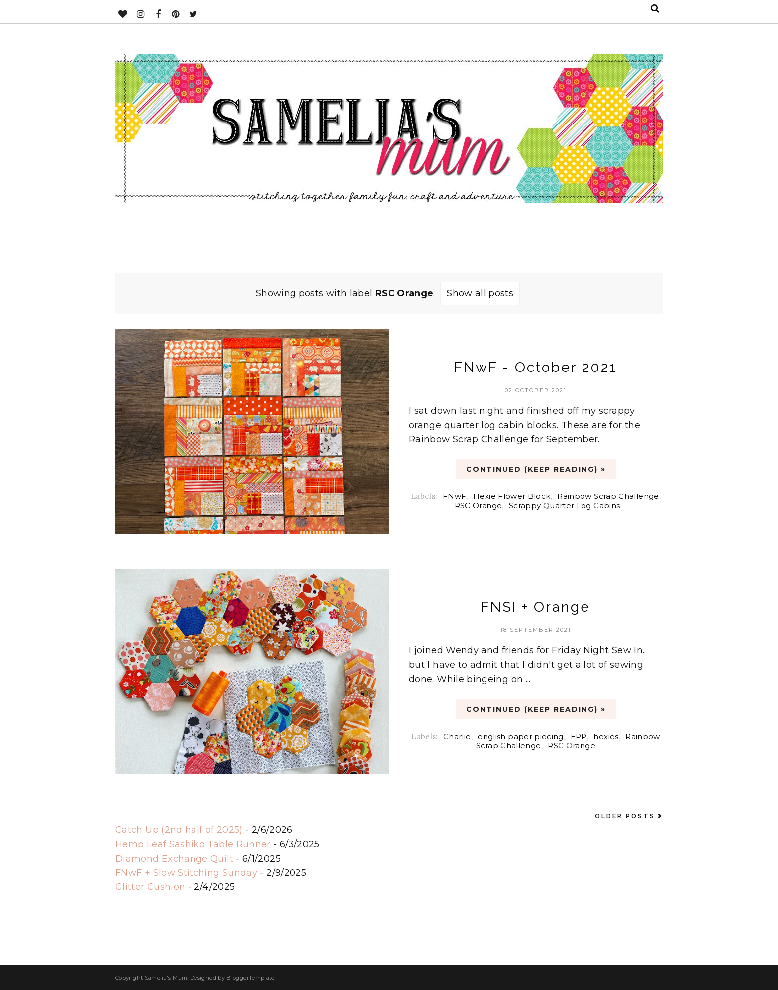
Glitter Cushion (150, 886)
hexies (605, 736)
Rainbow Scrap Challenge (608, 496)
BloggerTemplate (250, 977)
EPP (579, 736)
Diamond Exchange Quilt (174, 858)
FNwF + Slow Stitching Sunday (186, 872)
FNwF (454, 496)
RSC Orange (478, 505)
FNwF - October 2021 (535, 367)
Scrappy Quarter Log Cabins (564, 505)
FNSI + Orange (535, 607)
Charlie (457, 736)
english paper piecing (521, 736)
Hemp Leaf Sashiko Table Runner (193, 844)
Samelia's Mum (166, 977)
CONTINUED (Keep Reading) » (536, 469)
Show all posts (480, 293)
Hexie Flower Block (511, 496)
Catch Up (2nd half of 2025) (179, 829)
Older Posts (625, 816)
